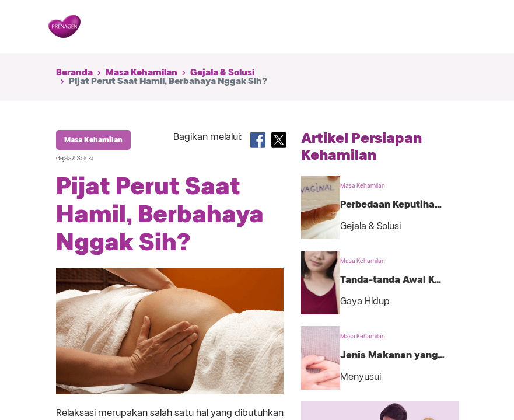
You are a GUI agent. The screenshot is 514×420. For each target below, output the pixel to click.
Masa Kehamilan (141, 72)
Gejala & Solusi (222, 72)
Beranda (74, 72)
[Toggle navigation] (448, 27)
